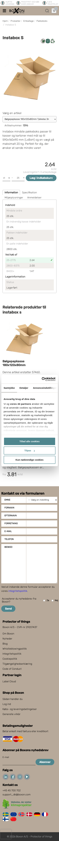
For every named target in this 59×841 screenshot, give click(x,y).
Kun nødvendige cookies (30, 459)
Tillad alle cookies (29, 441)
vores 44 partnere (20, 404)
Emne (7, 500)
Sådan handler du (12, 699)
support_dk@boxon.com (17, 794)
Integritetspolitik (12, 653)
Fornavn (9, 507)
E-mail (8, 531)
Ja (46, 601)
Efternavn (10, 515)
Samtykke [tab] (9, 388)
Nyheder (7, 638)
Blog (5, 643)
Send (8, 608)
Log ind (7, 704)
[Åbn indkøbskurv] (53, 10)
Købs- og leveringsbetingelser (20, 709)
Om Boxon (8, 633)
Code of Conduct (12, 668)
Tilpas (29, 450)
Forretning (11, 523)
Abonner (45, 762)
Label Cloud (9, 681)
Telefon (9, 539)
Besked (8, 547)
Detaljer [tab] (24, 388)
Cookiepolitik (10, 658)
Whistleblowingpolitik (15, 648)
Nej (54, 601)
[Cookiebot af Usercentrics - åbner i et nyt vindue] (42, 379)
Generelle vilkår (11, 714)
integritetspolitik (17, 590)
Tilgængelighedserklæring (17, 663)
